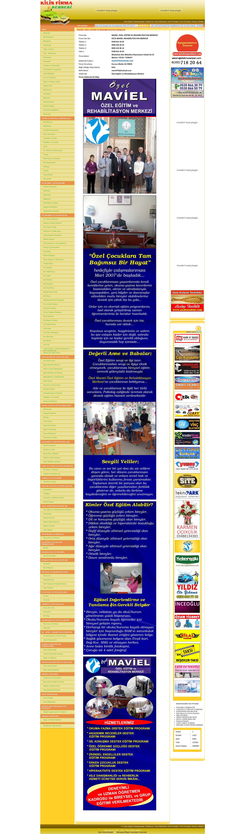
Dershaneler (47, 514)
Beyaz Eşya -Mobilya (51, 453)
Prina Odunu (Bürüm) (51, 670)
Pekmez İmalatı (48, 106)
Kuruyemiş (47, 57)
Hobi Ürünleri (48, 588)
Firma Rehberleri (49, 702)
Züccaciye (46, 576)
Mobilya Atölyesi (49, 445)
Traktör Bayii (48, 263)
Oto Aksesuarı (48, 336)
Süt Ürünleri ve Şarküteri (52, 69)
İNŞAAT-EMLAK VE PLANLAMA (55, 357)
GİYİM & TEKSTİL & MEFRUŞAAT (56, 118)
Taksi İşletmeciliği (49, 650)
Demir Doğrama (49, 255)
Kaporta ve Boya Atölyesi (52, 223)
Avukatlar (46, 564)
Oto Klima (47, 251)
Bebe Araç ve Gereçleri (51, 158)
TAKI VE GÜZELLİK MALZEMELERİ (57, 466)
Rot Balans (47, 340)
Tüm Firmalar (185, 22)
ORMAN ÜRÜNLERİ (50, 716)
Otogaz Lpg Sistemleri (51, 247)
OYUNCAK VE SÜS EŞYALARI (54, 592)
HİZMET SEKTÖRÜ (50, 674)
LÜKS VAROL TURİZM (185, 723)
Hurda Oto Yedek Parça (51, 353)
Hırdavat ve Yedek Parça (52, 231)
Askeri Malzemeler (50, 640)
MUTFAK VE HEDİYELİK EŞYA (55, 572)
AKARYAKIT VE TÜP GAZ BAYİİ (55, 620)
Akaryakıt (46, 628)
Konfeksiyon (47, 122)
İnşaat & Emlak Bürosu (51, 365)
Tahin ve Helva (48, 49)
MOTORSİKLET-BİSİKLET (53, 534)
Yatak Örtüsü (48, 175)
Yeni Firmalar (173, 22)
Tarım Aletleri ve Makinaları (53, 259)
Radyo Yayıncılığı (49, 429)
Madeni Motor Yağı (50, 292)
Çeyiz (45, 146)
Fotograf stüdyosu (49, 413)
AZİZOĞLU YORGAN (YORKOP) (189, 709)
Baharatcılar (47, 90)
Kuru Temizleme (49, 134)
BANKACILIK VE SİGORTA (53, 552)
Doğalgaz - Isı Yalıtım (51, 397)
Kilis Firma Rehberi (106, 832)
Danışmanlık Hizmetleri (51, 690)
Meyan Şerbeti (48, 102)
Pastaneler (46, 61)
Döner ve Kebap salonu (51, 82)
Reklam (46, 417)
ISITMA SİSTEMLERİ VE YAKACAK (57, 662)
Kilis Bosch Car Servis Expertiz (187, 713)
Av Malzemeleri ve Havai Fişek (54, 636)
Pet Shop (46, 616)
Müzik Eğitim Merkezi (51, 522)
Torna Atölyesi (48, 316)
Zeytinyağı (47, 45)
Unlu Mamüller (48, 73)
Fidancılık (46, 612)
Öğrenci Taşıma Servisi (51, 686)
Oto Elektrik (47, 280)
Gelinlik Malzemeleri (50, 130)
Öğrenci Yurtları (49, 526)
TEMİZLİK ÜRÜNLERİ (52, 726)
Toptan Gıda (47, 86)
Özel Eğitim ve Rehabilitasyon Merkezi (57, 510)
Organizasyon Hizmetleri (52, 678)
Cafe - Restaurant (49, 53)
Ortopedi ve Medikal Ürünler (53, 498)
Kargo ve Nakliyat (49, 658)
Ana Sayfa (128, 22)
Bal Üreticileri (48, 37)
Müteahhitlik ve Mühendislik (53, 377)
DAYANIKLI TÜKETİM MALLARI (56, 442)
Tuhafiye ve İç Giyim (51, 142)
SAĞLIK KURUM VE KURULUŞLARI (57, 486)
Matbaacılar (47, 409)
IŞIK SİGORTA (182, 715)
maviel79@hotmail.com (122, 61)
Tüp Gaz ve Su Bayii (50, 624)
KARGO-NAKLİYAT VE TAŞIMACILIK (51, 645)
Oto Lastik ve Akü (49, 227)
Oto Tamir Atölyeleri (50, 219)
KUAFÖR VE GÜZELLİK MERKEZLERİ (52, 543)
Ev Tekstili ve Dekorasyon (52, 150)
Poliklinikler (47, 489)
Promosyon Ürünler (50, 437)
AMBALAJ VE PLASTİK (52, 478)
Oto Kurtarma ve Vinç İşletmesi (54, 243)
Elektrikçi (46, 191)
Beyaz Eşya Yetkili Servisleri (53, 682)
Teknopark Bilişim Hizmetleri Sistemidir (131, 832)
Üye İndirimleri (160, 22)
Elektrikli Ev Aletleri (50, 203)
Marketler (46, 33)
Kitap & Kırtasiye (49, 425)
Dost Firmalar (48, 698)
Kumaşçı (46, 166)
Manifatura (47, 126)
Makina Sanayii (48, 239)
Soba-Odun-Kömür (50, 666)
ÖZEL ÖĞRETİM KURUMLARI (55, 506)
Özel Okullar (47, 530)
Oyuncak (46, 600)
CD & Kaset (47, 421)
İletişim (201, 22)
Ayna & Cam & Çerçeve (52, 385)
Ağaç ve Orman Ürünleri (52, 720)
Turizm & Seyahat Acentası (53, 654)
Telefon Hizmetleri (50, 187)
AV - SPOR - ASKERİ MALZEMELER (57, 632)
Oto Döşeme (47, 267)
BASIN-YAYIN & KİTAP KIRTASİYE (56, 405)
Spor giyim (47, 179)
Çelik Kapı (47, 328)
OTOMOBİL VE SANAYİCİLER (54, 215)
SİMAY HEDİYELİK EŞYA (186, 717)
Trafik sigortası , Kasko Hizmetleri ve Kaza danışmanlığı (56, 349)
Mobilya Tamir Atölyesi (51, 458)
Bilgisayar (46, 199)
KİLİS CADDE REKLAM (185, 719)
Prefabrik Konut (49, 389)
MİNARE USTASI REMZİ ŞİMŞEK (189, 725)
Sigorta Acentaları (49, 556)
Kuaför (45, 548)
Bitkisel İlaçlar (48, 502)
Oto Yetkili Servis (49, 324)
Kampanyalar (139, 22)
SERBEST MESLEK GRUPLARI (55, 560)
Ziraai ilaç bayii (49, 608)
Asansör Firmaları (49, 308)
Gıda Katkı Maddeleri (51, 110)
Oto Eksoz (47, 296)
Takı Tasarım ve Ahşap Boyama (54, 584)
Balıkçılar (46, 98)
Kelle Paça (47, 114)
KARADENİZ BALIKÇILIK (186, 711)
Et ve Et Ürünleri (49, 77)
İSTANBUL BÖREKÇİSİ (185, 707)
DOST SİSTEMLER (49, 694)
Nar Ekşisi (47, 94)
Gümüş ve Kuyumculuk (51, 474)
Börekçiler (47, 41)
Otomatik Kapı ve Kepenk (52, 393)
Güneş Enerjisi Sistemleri (52, 235)
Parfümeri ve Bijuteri (50, 470)
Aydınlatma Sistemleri (51, 211)
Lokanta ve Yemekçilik (51, 65)
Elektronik (47, 195)
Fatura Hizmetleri (49, 433)
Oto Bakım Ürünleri (50, 320)
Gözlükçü (46, 493)
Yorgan (45, 154)
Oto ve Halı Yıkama (50, 304)
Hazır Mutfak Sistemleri (52, 462)
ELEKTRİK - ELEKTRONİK (53, 183)
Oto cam (46, 345)
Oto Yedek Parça (49, 272)
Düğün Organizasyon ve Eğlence (55, 712)
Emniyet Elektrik (182, 721)
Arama (194, 22)
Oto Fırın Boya (48, 288)
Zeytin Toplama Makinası (52, 312)
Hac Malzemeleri (49, 162)
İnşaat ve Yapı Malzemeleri (53, 369)
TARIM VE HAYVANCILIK (53, 604)
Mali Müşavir (48, 568)
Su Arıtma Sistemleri (50, 332)
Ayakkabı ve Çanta (50, 138)
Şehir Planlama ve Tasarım (52, 373)
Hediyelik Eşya (48, 580)
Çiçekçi (46, 596)
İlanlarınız (150, 22)
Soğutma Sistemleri (50, 207)
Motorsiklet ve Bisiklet (51, 538)
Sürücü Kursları (49, 518)
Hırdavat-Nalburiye (50, 401)
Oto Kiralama (48, 284)
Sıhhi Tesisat (47, 381)
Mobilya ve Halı (49, 449)
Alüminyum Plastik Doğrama (53, 300)
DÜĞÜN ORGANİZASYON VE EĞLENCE (54, 707)
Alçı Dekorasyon (49, 361)
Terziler (46, 171)
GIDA (44, 29)
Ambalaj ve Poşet (49, 482)
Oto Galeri (47, 276)
